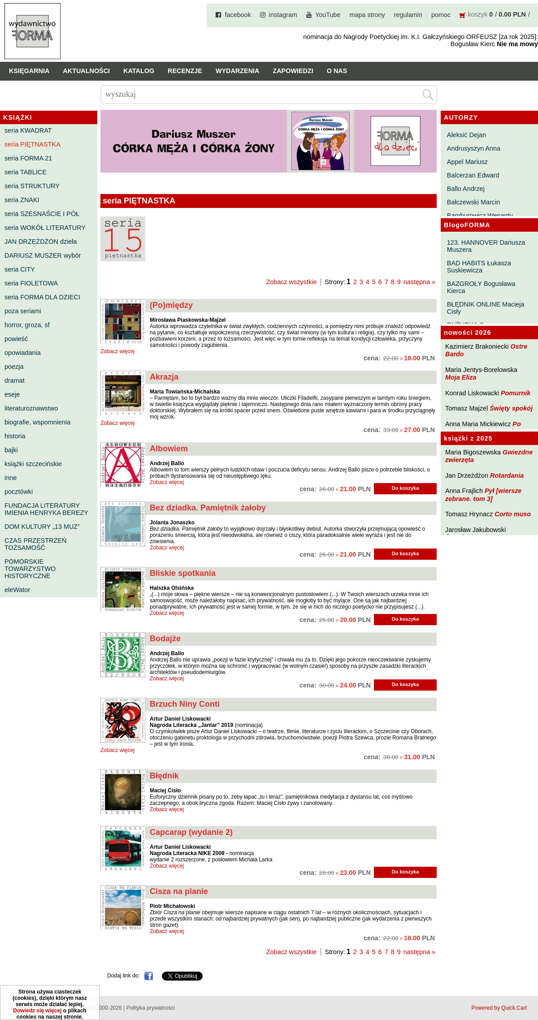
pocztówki (18, 491)
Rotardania (507, 475)
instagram (283, 14)
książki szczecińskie (33, 463)
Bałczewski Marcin (473, 202)
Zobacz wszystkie (291, 281)
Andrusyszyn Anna (473, 148)
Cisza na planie (179, 891)
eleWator (17, 589)
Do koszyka (405, 488)
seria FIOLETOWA (31, 283)
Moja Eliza (461, 377)
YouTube (328, 14)
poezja (13, 366)
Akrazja (164, 376)
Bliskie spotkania (183, 573)
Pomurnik (515, 393)
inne (10, 477)
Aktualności (86, 70)
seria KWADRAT (28, 130)
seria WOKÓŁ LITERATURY (45, 227)
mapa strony (367, 14)
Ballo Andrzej (466, 188)
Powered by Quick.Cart (499, 1008)
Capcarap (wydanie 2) (191, 832)
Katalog (138, 70)
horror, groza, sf (27, 324)
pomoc (441, 14)
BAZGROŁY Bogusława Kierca (481, 287)
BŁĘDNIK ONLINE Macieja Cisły (486, 308)
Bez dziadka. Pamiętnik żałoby (208, 507)
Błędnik (164, 775)
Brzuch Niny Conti (185, 704)
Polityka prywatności (150, 1008)
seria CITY (19, 269)
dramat (14, 380)
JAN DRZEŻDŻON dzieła (40, 241)
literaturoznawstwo (31, 408)
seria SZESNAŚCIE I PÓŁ (41, 213)
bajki (11, 450)
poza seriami (22, 311)
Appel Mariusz (467, 161)
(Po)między (171, 305)
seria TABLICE (25, 172)
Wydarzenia (238, 70)
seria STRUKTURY (32, 186)
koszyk (477, 14)
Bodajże (165, 638)
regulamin (408, 14)
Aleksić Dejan (466, 134)
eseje (12, 394)
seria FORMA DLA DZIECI (42, 297)
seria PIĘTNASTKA (32, 144)
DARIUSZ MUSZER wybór (42, 255)
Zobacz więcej (117, 351)
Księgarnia (29, 70)
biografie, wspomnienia (37, 422)
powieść (16, 338)
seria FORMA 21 (28, 158)
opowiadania (22, 352)
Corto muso (513, 514)
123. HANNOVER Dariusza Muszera (486, 246)
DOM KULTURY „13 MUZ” (42, 526)
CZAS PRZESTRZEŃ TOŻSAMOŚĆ (35, 544)
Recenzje (185, 70)
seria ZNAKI (21, 199)
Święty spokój (511, 408)
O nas (337, 70)
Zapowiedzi (293, 70)
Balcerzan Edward (473, 175)
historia (14, 436)
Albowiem (169, 448)
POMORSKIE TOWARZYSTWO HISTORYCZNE (30, 568)
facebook (238, 14)
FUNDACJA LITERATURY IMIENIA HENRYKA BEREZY (46, 509)
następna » (419, 281)
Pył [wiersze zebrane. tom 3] (483, 494)
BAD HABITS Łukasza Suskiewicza (479, 266)
